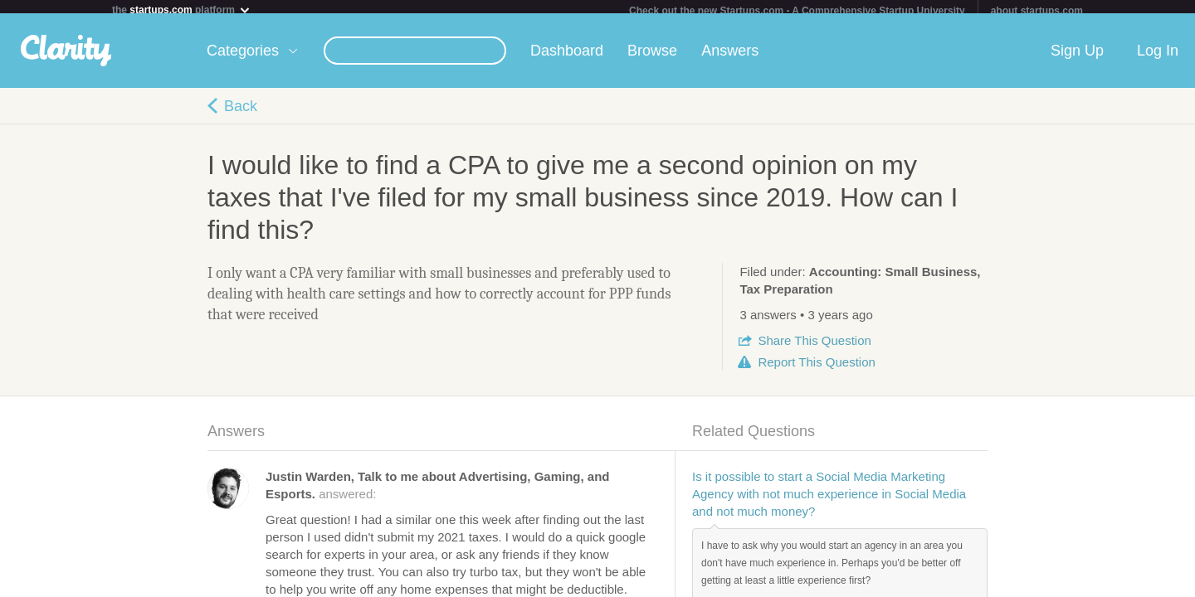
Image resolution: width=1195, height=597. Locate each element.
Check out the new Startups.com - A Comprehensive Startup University (797, 11)
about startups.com (1037, 11)
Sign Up (1077, 57)
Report (816, 369)
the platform (181, 9)
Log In (1157, 57)
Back (240, 112)
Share (814, 347)
